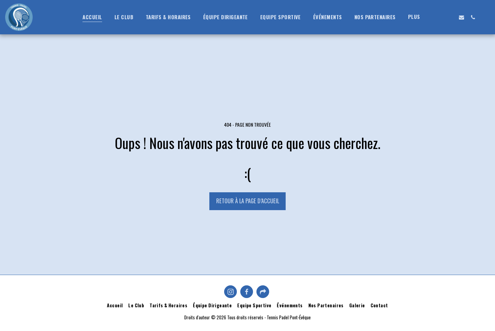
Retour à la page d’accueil (247, 200)
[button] (438, 17)
